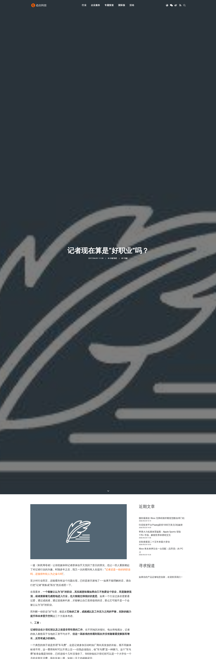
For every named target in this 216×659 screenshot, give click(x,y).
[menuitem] (84, 6)
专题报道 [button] (109, 6)
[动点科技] (39, 6)
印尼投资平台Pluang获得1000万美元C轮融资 (161, 525)
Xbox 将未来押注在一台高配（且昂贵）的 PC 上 (161, 550)
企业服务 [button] (95, 6)
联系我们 (176, 577)
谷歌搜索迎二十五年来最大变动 (154, 541)
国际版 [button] (121, 6)
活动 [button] (131, 6)
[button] (167, 6)
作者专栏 (113, 258)
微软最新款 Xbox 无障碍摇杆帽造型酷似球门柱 (162, 518)
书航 (126, 258)
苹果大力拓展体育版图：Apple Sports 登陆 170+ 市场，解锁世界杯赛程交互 (160, 533)
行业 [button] (84, 6)
